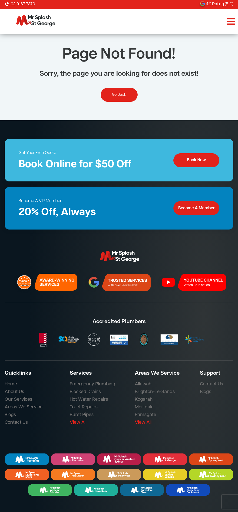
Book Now (196, 160)
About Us (14, 392)
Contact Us (16, 422)
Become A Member (196, 208)
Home (11, 384)
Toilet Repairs (84, 407)
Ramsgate (145, 415)
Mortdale (144, 407)
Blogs (10, 415)
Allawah (143, 384)
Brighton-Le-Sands (155, 392)
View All (78, 422)
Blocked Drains (85, 392)
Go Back (119, 95)
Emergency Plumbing (92, 384)
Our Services (18, 399)
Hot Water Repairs (89, 399)
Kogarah (144, 399)
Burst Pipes (82, 415)
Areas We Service (24, 407)
